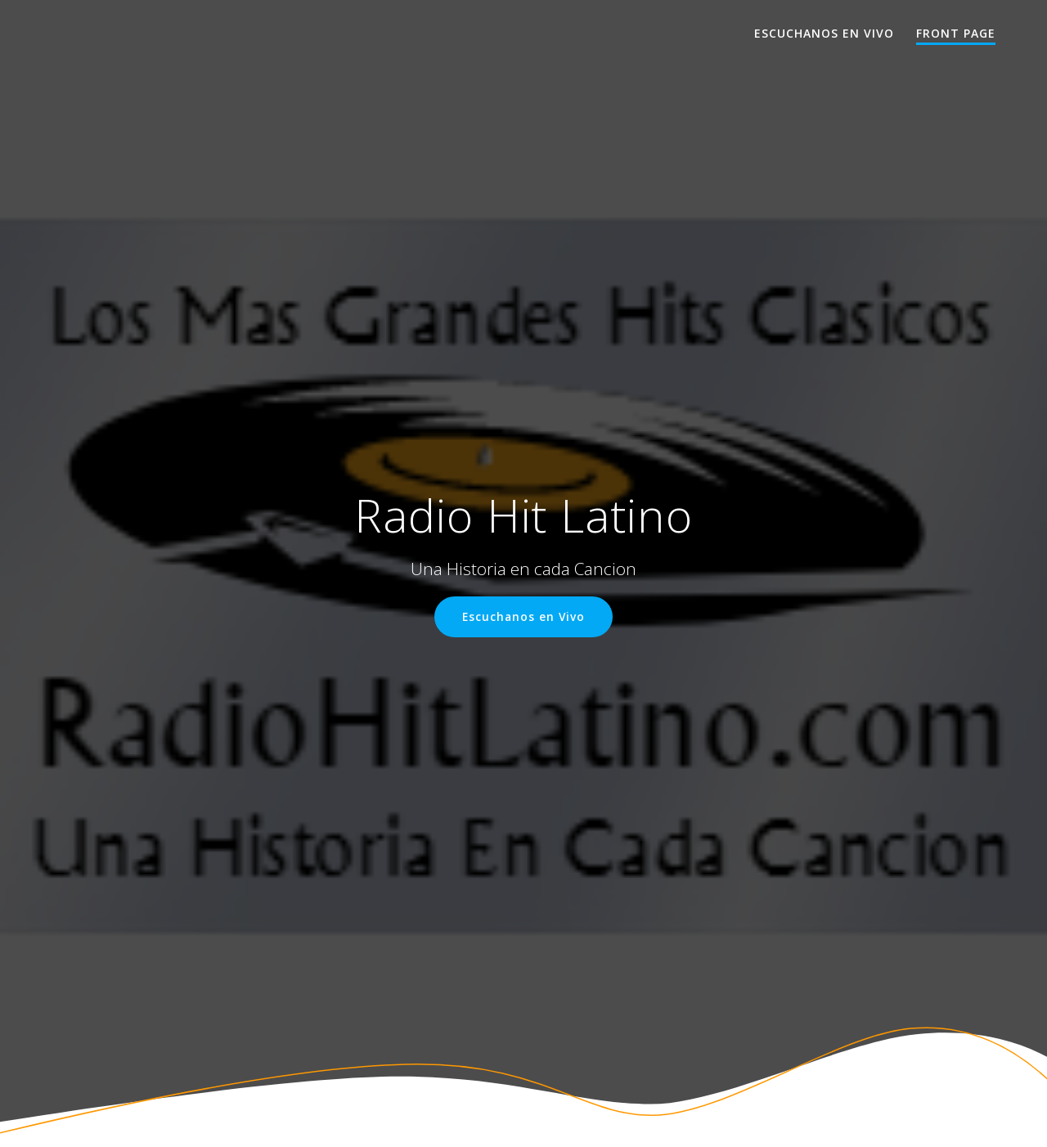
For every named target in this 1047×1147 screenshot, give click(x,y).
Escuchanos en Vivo (824, 33)
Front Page (955, 33)
